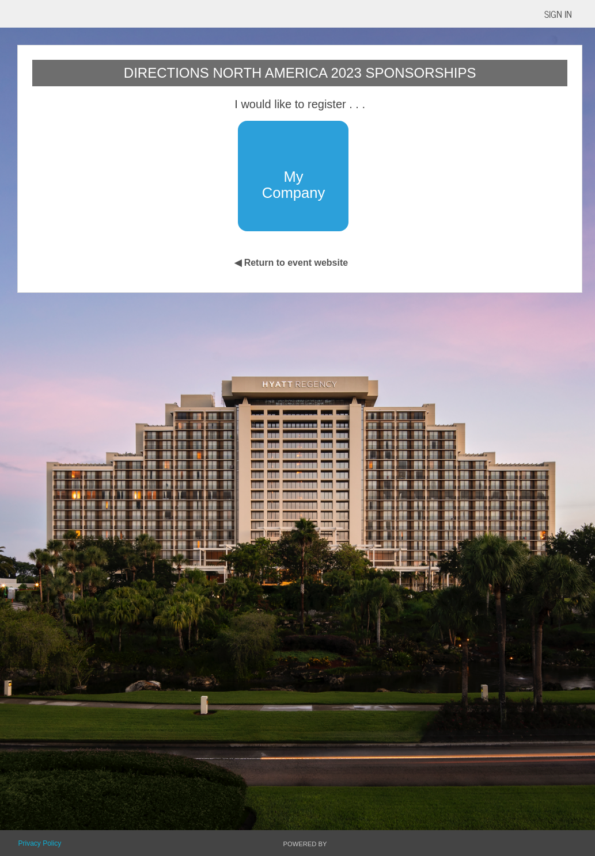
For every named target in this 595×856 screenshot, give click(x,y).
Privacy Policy (39, 843)
